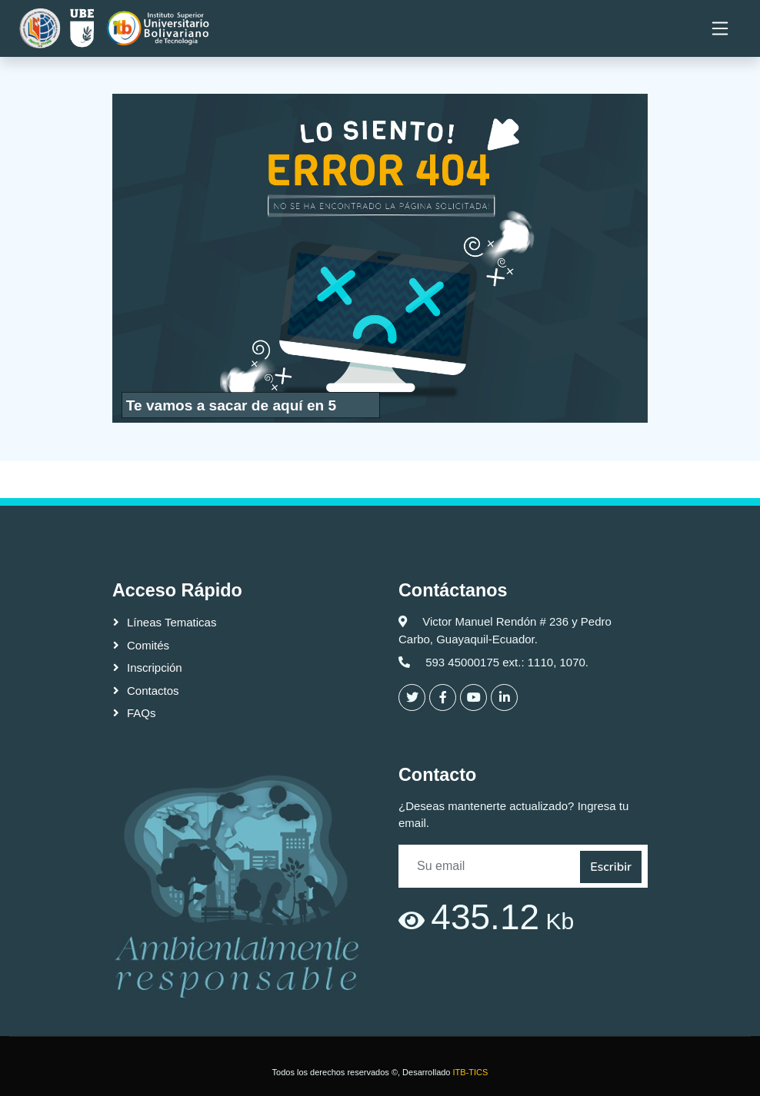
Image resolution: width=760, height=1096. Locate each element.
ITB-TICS (470, 1072)
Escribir (611, 867)
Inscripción (154, 667)
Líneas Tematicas (171, 622)
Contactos (153, 690)
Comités (148, 645)
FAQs (141, 712)
